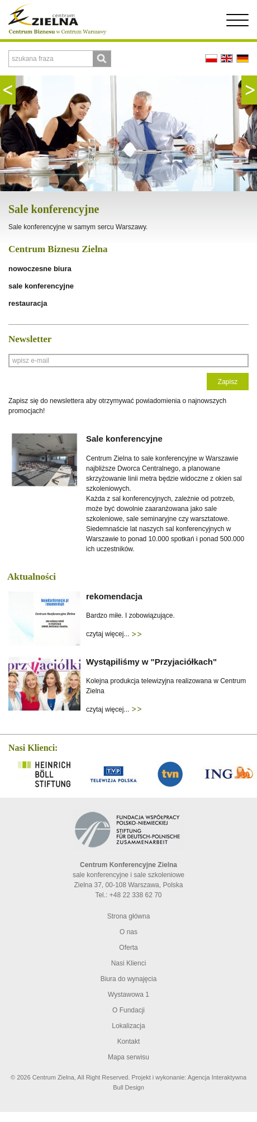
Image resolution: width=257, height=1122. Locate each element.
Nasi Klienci (128, 963)
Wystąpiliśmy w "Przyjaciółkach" (151, 661)
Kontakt (128, 1041)
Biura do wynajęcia (129, 979)
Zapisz (227, 382)
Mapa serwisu (128, 1057)
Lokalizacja (128, 1026)
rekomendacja (114, 596)
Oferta (128, 947)
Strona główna (128, 916)
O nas (128, 932)
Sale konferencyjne (53, 209)
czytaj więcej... (114, 634)
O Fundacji (128, 1010)
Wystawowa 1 (128, 994)
